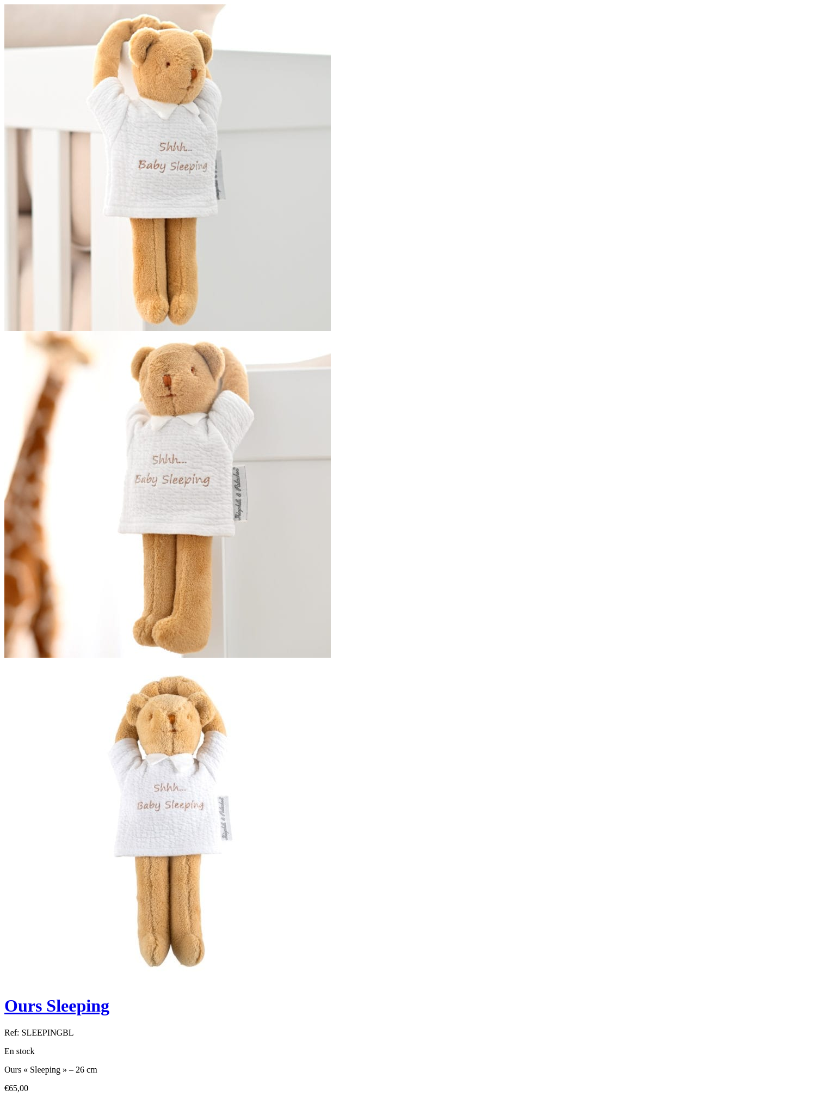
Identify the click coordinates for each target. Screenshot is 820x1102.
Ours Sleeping (56, 1005)
